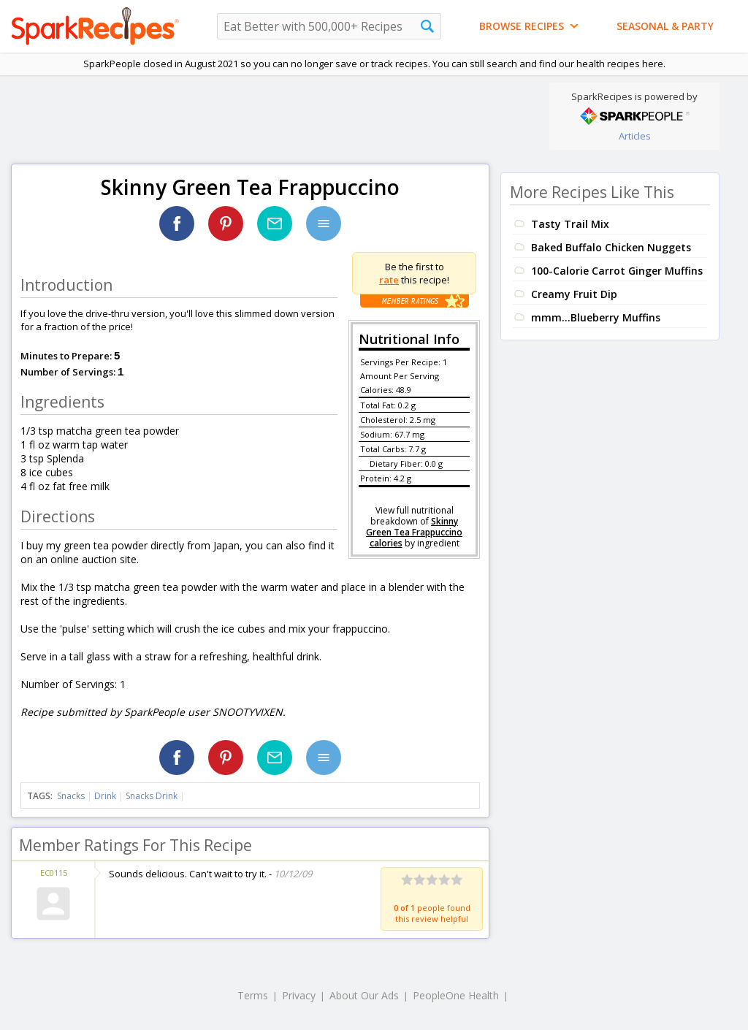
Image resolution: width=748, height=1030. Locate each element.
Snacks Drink (152, 796)
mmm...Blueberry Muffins (595, 317)
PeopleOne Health (456, 995)
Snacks (71, 796)
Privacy (299, 995)
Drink (105, 796)
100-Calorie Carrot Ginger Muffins (617, 271)
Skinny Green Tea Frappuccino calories (414, 532)
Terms (252, 995)
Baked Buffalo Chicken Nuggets (611, 247)
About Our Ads (364, 995)
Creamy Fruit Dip (574, 294)
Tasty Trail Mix (570, 224)
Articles (635, 135)
